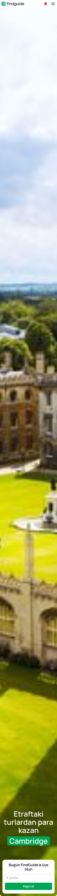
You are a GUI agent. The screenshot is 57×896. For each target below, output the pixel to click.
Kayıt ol (28, 886)
